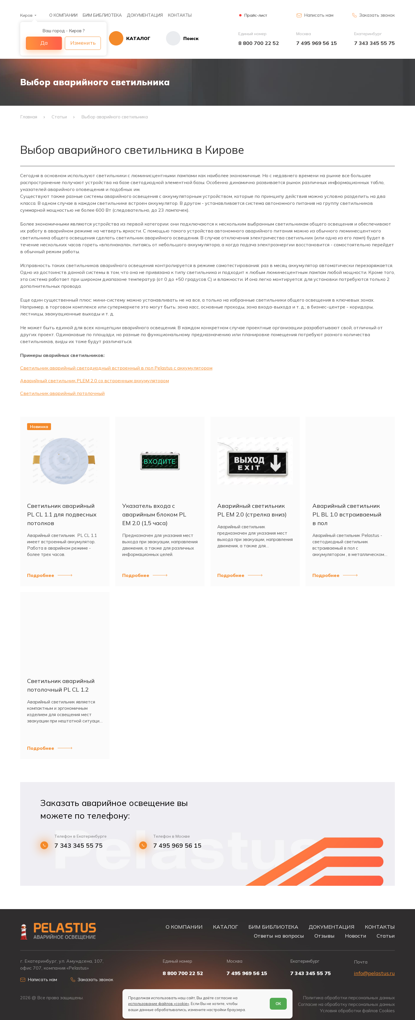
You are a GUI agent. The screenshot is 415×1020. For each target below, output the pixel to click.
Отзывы (324, 935)
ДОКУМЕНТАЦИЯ (145, 15)
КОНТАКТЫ (180, 15)
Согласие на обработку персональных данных (346, 1004)
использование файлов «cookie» (158, 1003)
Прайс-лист (255, 15)
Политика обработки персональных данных (349, 997)
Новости (355, 935)
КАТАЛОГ (225, 927)
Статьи (386, 935)
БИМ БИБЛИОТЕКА (102, 15)
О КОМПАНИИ (63, 15)
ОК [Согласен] (278, 1003)
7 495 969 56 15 (316, 43)
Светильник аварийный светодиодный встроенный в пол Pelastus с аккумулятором (116, 368)
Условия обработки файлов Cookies (357, 1010)
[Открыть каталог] (129, 38)
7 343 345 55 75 (374, 43)
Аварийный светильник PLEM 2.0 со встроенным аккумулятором (94, 380)
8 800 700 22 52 (258, 43)
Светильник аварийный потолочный (62, 393)
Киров (26, 15)
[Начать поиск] (174, 38)
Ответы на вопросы (279, 935)
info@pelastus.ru (374, 973)
